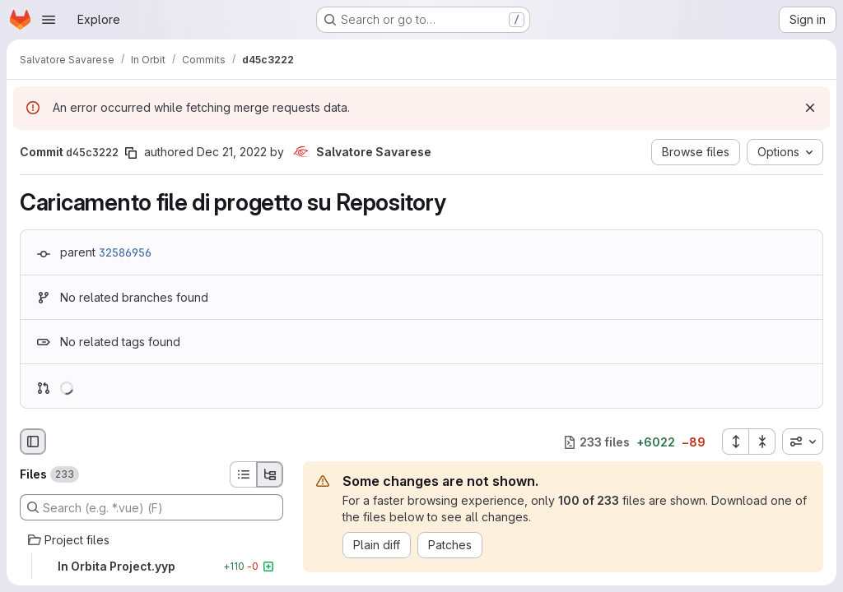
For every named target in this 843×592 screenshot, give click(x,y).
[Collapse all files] (762, 441)
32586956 (125, 252)
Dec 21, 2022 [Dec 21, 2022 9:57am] (232, 152)
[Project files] (151, 540)
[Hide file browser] (33, 441)
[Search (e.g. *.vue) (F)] (151, 507)
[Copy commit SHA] (131, 153)
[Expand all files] (735, 441)
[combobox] (802, 441)
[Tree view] (270, 474)
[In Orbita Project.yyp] (151, 566)
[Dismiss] (810, 108)
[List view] (243, 474)
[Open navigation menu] (48, 20)
